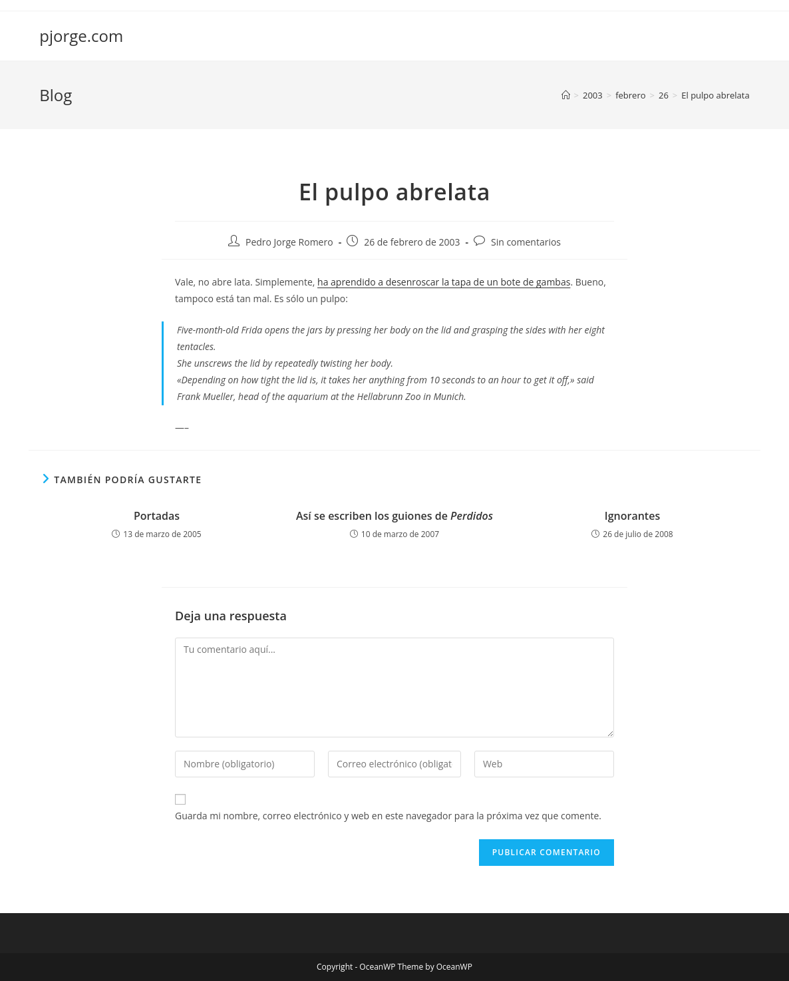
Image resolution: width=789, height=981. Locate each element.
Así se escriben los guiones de (394, 515)
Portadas (157, 515)
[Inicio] (565, 95)
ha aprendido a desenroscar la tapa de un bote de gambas (443, 282)
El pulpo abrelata (715, 95)
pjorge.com (81, 36)
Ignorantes (632, 515)
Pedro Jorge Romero (289, 242)
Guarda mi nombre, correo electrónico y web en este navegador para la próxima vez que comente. (388, 815)
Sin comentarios (526, 242)
